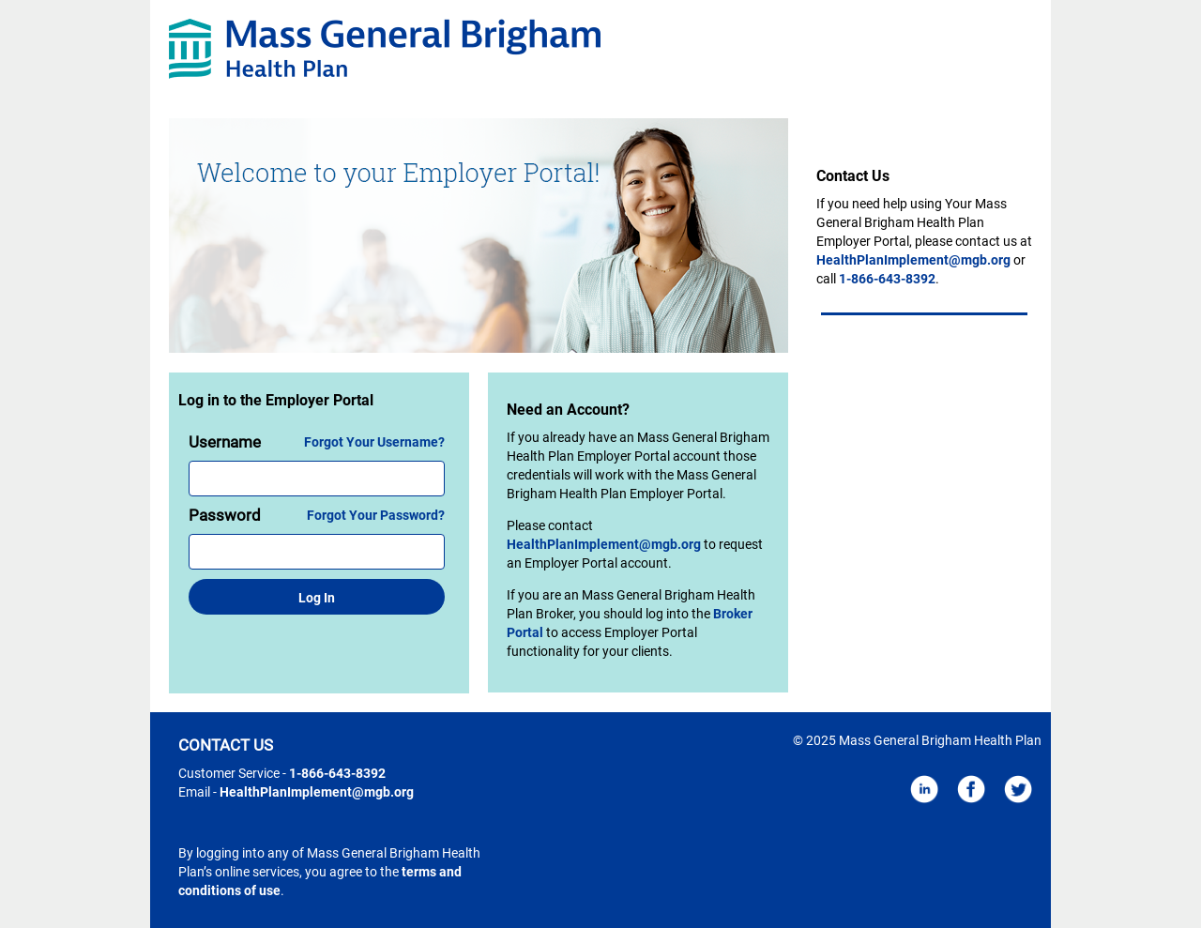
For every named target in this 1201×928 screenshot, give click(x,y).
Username (225, 442)
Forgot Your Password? (376, 515)
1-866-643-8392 (887, 278)
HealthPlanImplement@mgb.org (604, 544)
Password (225, 515)
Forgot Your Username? (374, 441)
